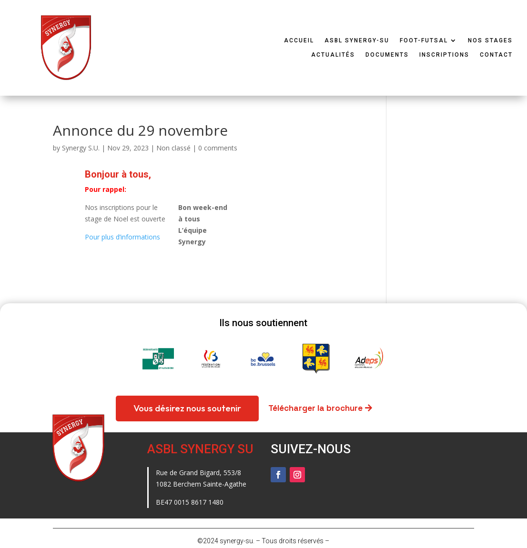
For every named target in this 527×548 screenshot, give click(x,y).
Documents (387, 54)
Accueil (299, 40)
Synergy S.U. (81, 147)
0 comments (217, 147)
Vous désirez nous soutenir (187, 408)
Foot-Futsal (424, 40)
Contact (496, 54)
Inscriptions (444, 54)
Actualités (333, 54)
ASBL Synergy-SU (356, 40)
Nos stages (490, 40)
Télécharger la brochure (315, 408)
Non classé (173, 147)
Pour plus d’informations (122, 236)
